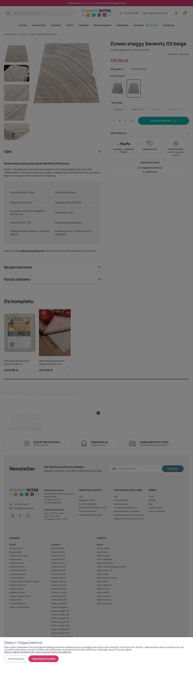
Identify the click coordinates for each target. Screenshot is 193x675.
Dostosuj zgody (16, 658)
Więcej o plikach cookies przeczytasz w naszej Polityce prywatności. (38, 652)
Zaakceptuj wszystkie (43, 658)
